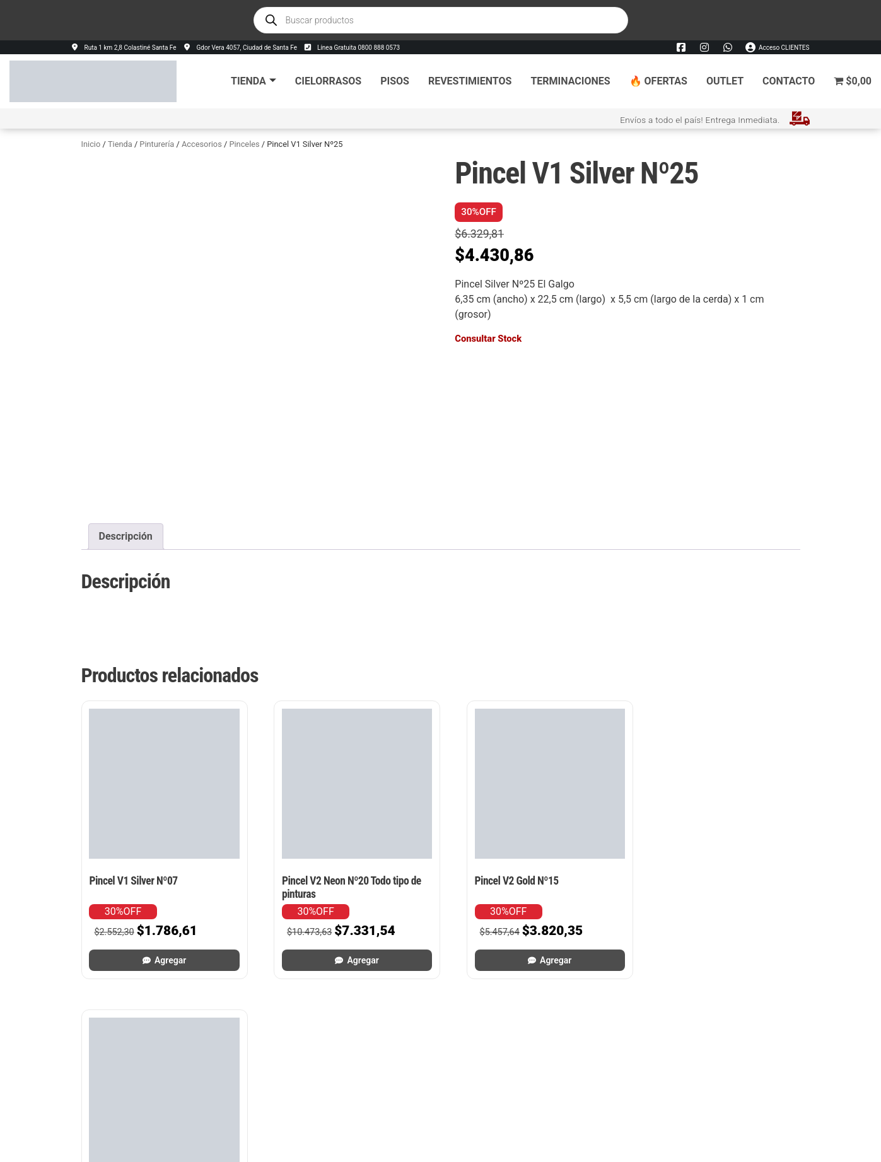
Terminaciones (570, 81)
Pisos (394, 81)
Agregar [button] (166, 952)
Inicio (91, 144)
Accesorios (202, 144)
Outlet (725, 81)
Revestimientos (469, 81)
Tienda (253, 81)
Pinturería (156, 144)
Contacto (788, 81)
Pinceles (244, 144)
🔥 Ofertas (658, 81)
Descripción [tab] (126, 536)
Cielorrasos (328, 81)
